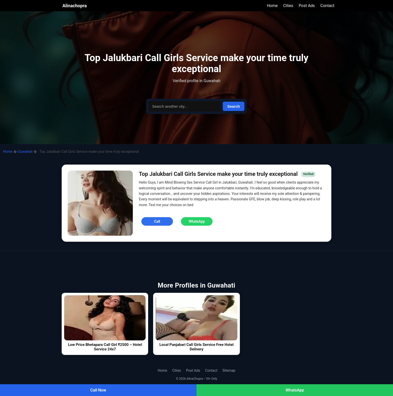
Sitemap (228, 370)
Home (272, 5)
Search (233, 106)
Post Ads (307, 5)
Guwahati (25, 152)
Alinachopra (74, 5)
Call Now (98, 390)
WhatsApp (294, 390)
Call (157, 221)
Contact (327, 5)
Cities (288, 5)
